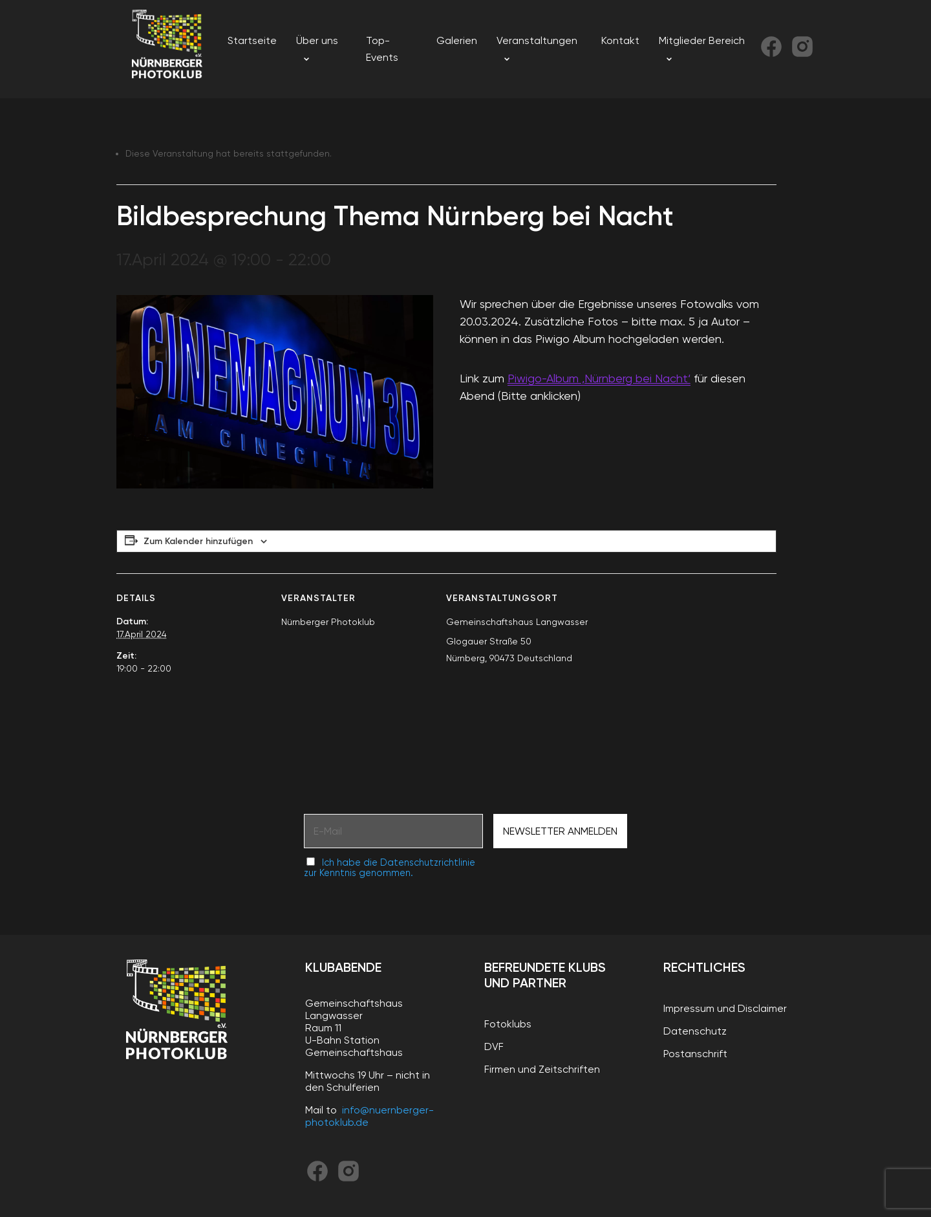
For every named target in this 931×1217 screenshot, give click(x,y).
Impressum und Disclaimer (725, 1008)
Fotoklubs (507, 1024)
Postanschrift (695, 1053)
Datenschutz (695, 1031)
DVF (494, 1046)
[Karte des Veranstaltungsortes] (708, 662)
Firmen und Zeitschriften (542, 1069)
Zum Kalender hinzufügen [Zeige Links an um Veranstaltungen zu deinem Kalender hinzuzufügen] (198, 541)
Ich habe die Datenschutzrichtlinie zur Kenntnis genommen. (389, 867)
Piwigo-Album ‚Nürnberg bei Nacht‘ (599, 378)
